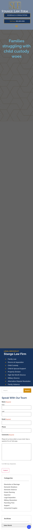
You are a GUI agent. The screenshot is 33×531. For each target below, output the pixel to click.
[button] (16, 26)
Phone (4, 427)
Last (3, 411)
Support (7, 505)
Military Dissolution (10, 500)
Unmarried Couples (10, 508)
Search (27, 390)
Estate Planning (9, 492)
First (3, 404)
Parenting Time (9, 503)
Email (6, 419)
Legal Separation (10, 497)
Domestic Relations (10, 487)
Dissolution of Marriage (12, 484)
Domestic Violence (10, 489)
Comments (8, 434)
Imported (7, 495)
